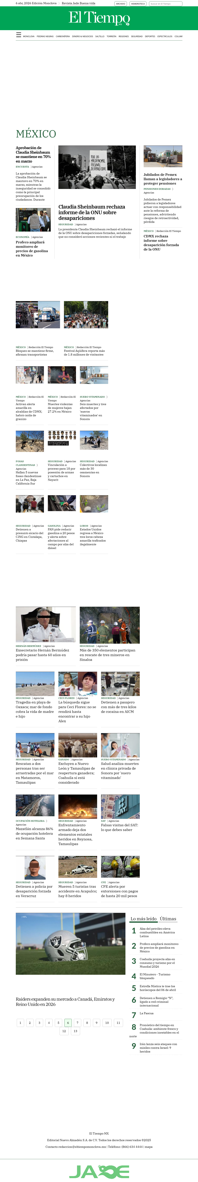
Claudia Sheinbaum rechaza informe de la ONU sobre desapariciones (91, 212)
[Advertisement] (40, 273)
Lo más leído (144, 918)
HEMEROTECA (138, 3)
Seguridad (137, 36)
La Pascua (147, 1013)
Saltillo (99, 36)
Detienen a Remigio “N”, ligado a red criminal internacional (156, 1001)
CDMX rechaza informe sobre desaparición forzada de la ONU (161, 243)
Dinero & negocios (82, 36)
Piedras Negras (45, 36)
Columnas (180, 36)
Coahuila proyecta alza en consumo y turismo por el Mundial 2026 (157, 962)
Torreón (111, 36)
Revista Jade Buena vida (78, 3)
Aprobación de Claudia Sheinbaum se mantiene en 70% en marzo (33, 154)
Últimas (168, 918)
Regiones (124, 36)
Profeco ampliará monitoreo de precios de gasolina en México (32, 248)
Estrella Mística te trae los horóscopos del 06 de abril (158, 988)
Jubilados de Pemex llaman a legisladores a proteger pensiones (163, 179)
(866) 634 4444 (132, 1147)
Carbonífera (63, 36)
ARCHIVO (120, 3)
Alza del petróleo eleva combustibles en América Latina (157, 932)
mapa (149, 1147)
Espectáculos (164, 36)
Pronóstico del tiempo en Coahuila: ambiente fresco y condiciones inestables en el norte (154, 1030)
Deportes (150, 36)
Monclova (28, 36)
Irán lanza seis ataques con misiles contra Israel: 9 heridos (158, 1047)
